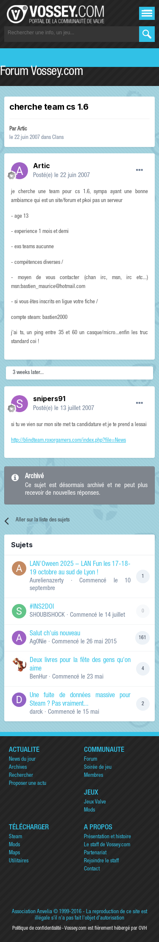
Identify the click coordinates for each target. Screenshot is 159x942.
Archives (18, 767)
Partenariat (95, 853)
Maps (14, 853)
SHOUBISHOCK (47, 615)
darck (36, 712)
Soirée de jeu (98, 767)
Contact (92, 869)
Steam (15, 837)
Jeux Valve (95, 802)
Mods (89, 810)
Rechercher (21, 776)
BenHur (38, 677)
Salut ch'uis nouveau (55, 634)
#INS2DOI (42, 607)
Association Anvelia (32, 912)
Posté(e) (61, 175)
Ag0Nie (38, 642)
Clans (58, 138)
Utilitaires (18, 861)
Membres (93, 776)
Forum (90, 759)
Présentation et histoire (107, 837)
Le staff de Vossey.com (107, 845)
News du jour (22, 759)
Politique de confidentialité (36, 928)
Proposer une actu (27, 784)
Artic (22, 129)
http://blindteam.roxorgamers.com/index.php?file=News (68, 440)
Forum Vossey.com (41, 72)
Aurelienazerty (47, 581)
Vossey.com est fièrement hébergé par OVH (105, 928)
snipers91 (49, 398)
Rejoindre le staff (101, 861)
